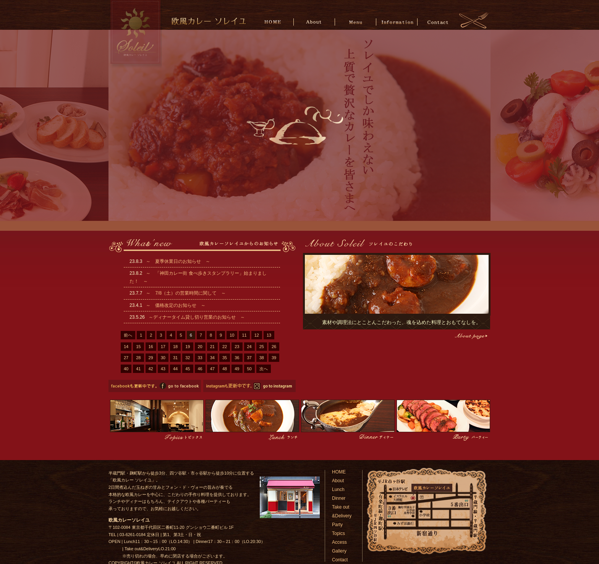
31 (175, 357)
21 (212, 346)
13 (269, 335)
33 (200, 357)
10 (232, 335)
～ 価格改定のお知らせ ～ (176, 305)
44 (175, 368)
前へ (128, 335)
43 (163, 368)
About (315, 21)
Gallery (339, 551)
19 (187, 346)
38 (261, 357)
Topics (338, 533)
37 (249, 357)
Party (337, 524)
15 (138, 346)
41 (138, 368)
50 (249, 368)
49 (237, 368)
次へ (263, 368)
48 (224, 368)
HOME (274, 21)
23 (237, 346)
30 (163, 357)
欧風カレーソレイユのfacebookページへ (154, 386)
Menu (355, 21)
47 (212, 368)
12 (256, 335)
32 (187, 357)
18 (175, 346)
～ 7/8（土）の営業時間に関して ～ (186, 293)
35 (224, 357)
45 (187, 368)
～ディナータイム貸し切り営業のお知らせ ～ (197, 317)
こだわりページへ (470, 336)
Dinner (338, 498)
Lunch (338, 489)
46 (200, 368)
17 (163, 346)
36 (237, 357)
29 (151, 357)
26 (274, 346)
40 (126, 368)
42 (151, 368)
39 (274, 357)
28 (138, 357)
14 (126, 346)
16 (151, 346)
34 (212, 357)
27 (126, 357)
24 (249, 346)
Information (396, 21)
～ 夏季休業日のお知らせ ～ (178, 261)
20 (200, 346)
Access (339, 542)
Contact (437, 21)
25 (261, 346)
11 (244, 335)
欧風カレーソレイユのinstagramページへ (249, 386)
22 (224, 346)
